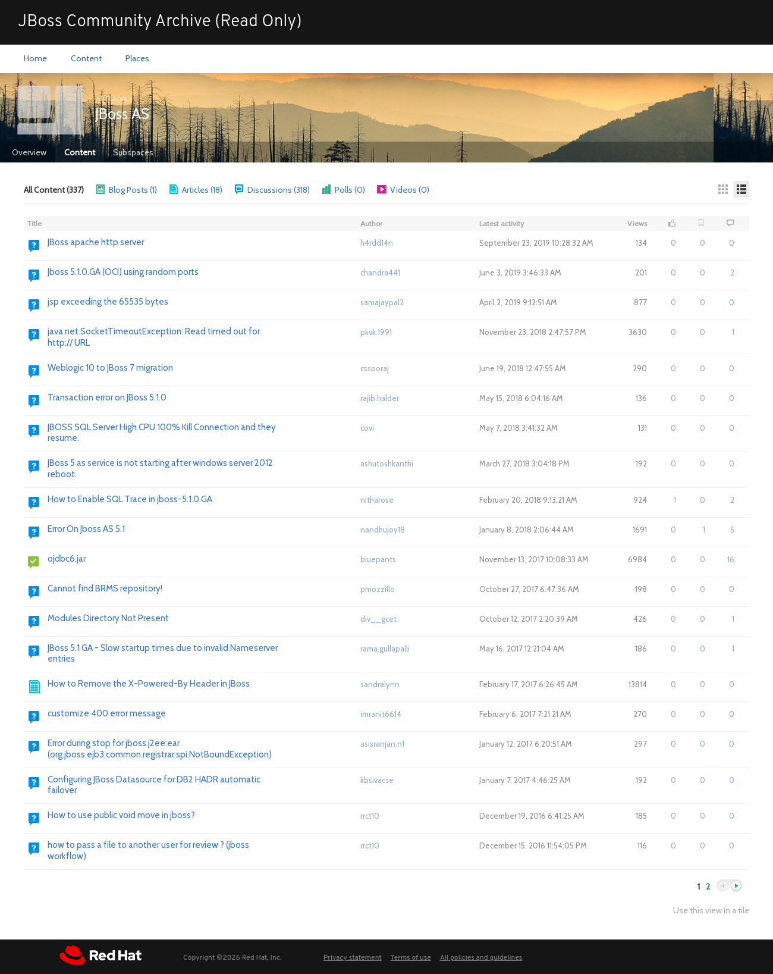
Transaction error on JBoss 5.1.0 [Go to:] (107, 397)
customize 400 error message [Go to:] (107, 713)
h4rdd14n (376, 243)
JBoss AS (122, 114)
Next (736, 886)
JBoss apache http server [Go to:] (96, 242)
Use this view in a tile (711, 911)
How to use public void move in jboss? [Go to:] (121, 815)
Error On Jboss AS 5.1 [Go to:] (86, 529)
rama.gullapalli (385, 648)
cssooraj (374, 368)
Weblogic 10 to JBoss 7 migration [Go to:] (110, 367)
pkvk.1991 (376, 332)
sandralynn (380, 684)
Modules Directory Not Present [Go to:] (108, 618)
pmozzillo (377, 589)
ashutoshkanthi (386, 463)
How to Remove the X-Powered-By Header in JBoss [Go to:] (149, 683)
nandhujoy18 (382, 529)
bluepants (378, 559)
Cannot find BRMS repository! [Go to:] (105, 588)
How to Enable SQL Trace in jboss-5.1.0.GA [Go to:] (130, 499)
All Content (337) (54, 189)
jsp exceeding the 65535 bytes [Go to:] (108, 301)
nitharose (377, 500)
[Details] (741, 189)
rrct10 (369, 815)
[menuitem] (35, 59)
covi (367, 428)
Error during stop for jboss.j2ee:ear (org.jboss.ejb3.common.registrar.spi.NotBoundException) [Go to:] (160, 749)
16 (730, 559)
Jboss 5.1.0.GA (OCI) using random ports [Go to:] (123, 272)
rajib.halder (379, 398)
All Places (111, 98)
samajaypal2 (382, 302)
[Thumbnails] (723, 189)
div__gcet (378, 619)
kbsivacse (377, 780)
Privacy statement (352, 958)
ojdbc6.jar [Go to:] (67, 558)
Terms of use (411, 958)
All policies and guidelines (481, 958)
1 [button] (675, 500)
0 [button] (673, 243)
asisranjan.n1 (382, 743)
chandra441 (380, 272)
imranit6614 (380, 714)
